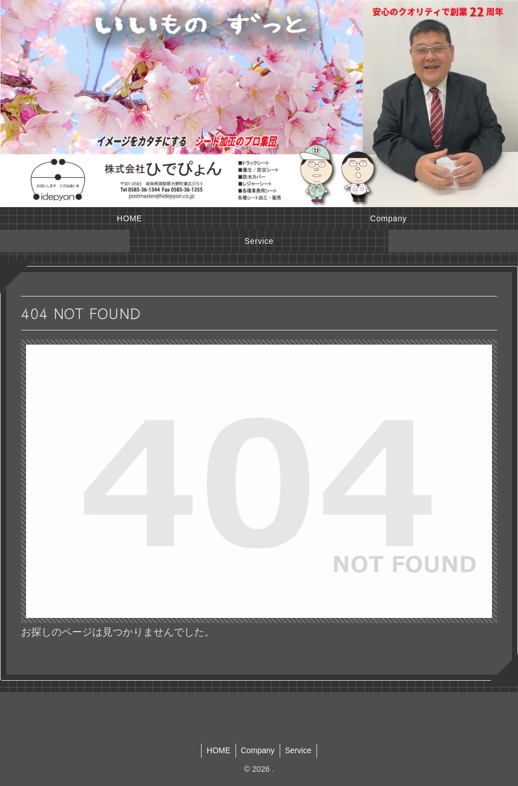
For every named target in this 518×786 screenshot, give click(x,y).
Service (299, 750)
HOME (217, 750)
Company (258, 750)
